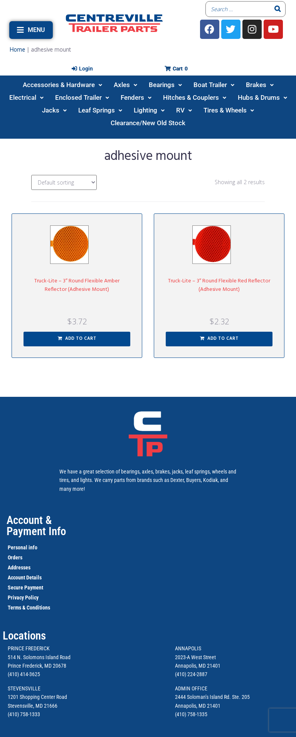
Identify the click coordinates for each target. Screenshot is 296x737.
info (32, 547)
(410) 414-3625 (24, 674)
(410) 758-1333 (24, 714)
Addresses (19, 567)
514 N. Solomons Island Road (39, 657)
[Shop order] (64, 182)
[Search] (277, 9)
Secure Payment (25, 587)
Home (17, 49)
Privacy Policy (23, 597)
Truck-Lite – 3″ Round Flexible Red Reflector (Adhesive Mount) (219, 285)
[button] (31, 30)
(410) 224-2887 (191, 674)
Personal (17, 547)
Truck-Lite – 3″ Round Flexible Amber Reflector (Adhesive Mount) (76, 285)
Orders (15, 557)
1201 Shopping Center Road (37, 697)
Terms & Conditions (29, 607)
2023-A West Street (195, 657)
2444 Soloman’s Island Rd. (203, 697)
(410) (180, 714)
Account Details (25, 577)
